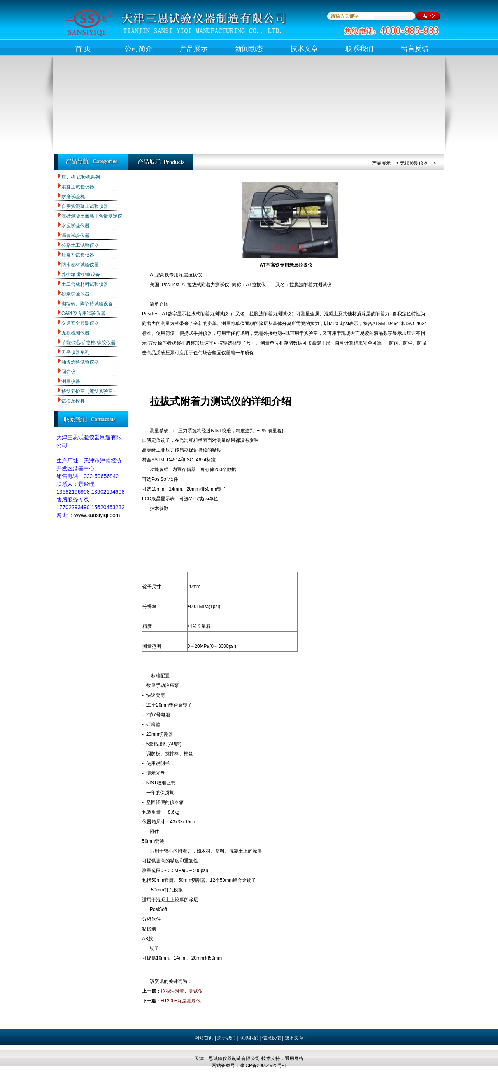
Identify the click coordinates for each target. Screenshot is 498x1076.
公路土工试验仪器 (80, 245)
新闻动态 (249, 49)
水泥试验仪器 (75, 226)
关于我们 (226, 1038)
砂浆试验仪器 (75, 294)
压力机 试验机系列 (80, 177)
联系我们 (359, 49)
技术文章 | (295, 1038)
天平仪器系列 (75, 352)
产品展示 (194, 49)
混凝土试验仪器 (77, 187)
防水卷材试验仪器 (80, 264)
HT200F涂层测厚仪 (181, 1001)
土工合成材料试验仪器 (84, 284)
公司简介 (138, 49)
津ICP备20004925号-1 (263, 1065)
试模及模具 (73, 401)
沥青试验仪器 (75, 235)
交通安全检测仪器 (80, 323)
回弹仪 (68, 371)
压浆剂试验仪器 (77, 255)
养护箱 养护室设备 (80, 274)
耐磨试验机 (73, 196)
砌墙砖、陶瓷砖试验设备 (87, 303)
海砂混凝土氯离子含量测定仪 (91, 216)
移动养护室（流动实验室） (89, 391)
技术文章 (304, 49)
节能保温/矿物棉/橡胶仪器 (88, 342)
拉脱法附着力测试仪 (182, 991)
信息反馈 (271, 1038)
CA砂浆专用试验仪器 (83, 313)
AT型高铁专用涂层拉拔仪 (286, 265)
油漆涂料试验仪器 (80, 362)
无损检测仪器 (75, 333)
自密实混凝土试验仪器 (84, 206)
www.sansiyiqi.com (97, 515)
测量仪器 (70, 381)
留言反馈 (415, 49)
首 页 (83, 49)
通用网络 (294, 1058)
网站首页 (204, 1038)
